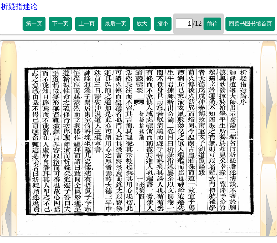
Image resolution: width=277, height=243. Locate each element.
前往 (212, 24)
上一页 (87, 23)
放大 (141, 23)
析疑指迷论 (19, 6)
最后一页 (115, 23)
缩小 (162, 23)
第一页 (34, 23)
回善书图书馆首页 (250, 23)
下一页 (60, 23)
